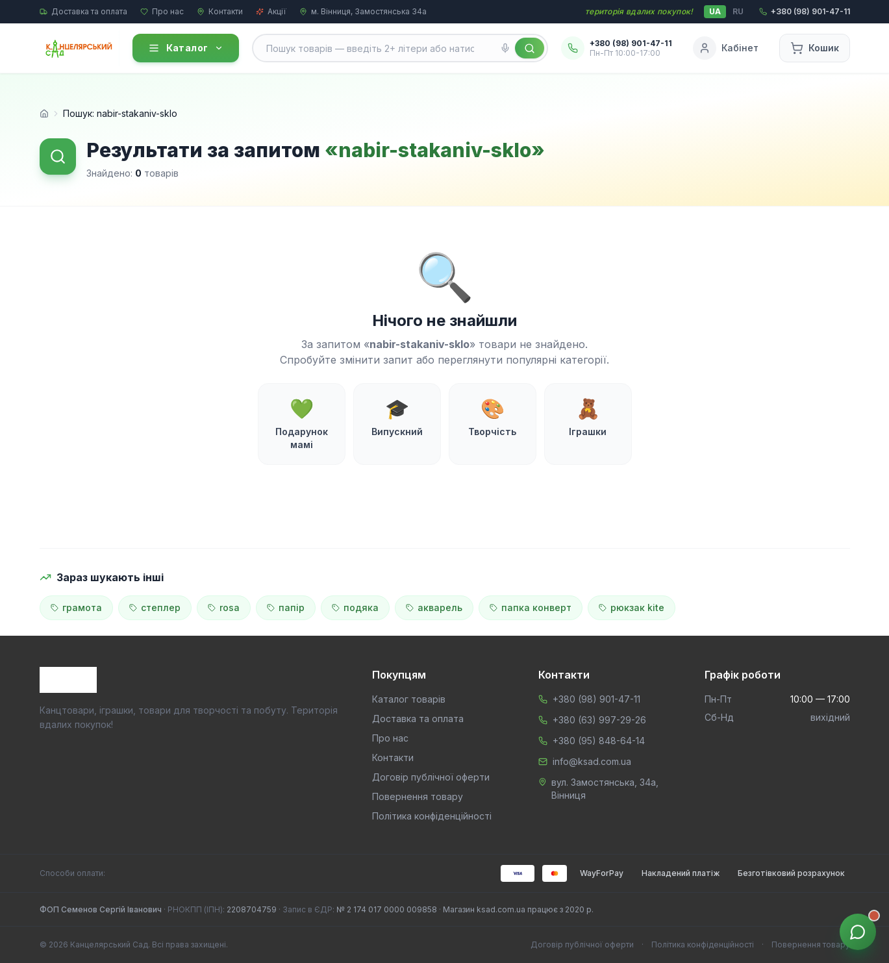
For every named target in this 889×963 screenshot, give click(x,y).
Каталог (185, 48)
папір (286, 607)
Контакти (220, 11)
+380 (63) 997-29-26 (599, 719)
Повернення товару (417, 796)
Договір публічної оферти (431, 776)
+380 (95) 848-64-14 (599, 740)
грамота (76, 607)
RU (738, 11)
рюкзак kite (631, 607)
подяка (355, 607)
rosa (224, 607)
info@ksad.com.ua (592, 761)
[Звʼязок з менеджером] (858, 932)
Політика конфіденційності (432, 815)
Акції (271, 11)
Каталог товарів (408, 699)
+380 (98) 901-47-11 (596, 699)
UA (715, 11)
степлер (155, 607)
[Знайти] (529, 48)
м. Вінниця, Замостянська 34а (363, 11)
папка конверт (530, 607)
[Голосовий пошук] (505, 48)
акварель (434, 607)
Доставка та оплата (83, 11)
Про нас (162, 11)
